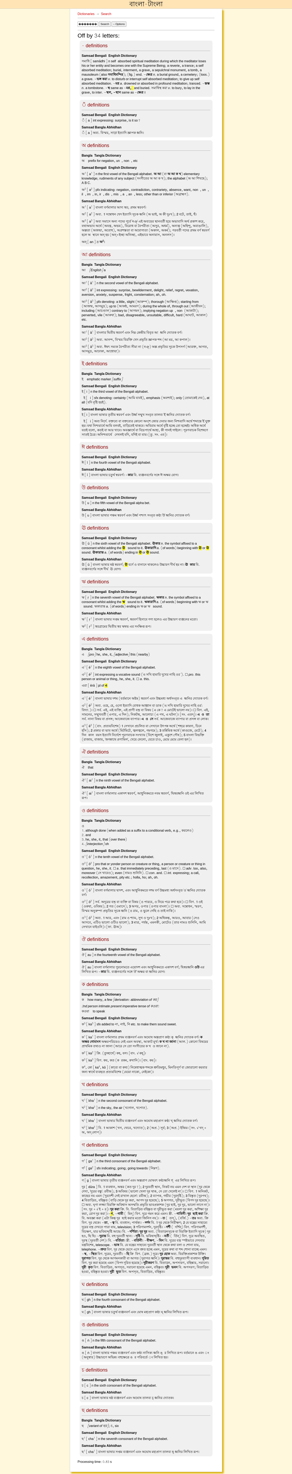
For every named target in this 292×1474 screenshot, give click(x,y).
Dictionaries (86, 14)
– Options (119, 24)
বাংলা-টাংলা (146, 4)
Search (106, 14)
